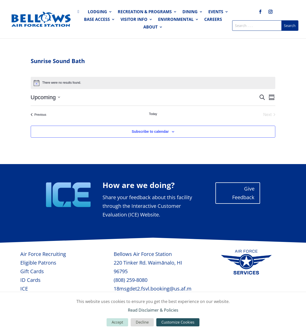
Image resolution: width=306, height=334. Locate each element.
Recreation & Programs (145, 12)
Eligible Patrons (38, 262)
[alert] (153, 83)
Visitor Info (134, 20)
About (150, 27)
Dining (190, 12)
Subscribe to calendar (150, 131)
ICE (24, 288)
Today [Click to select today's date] (153, 114)
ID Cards (30, 280)
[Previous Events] (38, 115)
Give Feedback (243, 193)
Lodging (97, 12)
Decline (142, 322)
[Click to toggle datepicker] (45, 97)
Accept (117, 322)
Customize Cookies (177, 322)
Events (215, 12)
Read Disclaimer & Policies (153, 310)
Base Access (97, 20)
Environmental (176, 20)
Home (80, 13)
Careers (213, 20)
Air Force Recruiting (43, 254)
